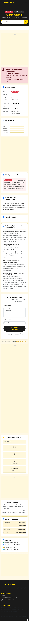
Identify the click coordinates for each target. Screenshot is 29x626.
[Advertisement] (14, 50)
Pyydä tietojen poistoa (21, 341)
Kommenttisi (7, 305)
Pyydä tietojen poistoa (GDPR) (8, 599)
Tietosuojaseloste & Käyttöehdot (9, 597)
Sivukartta (3, 600)
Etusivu (2, 28)
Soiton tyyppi (7, 320)
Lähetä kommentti (14, 329)
